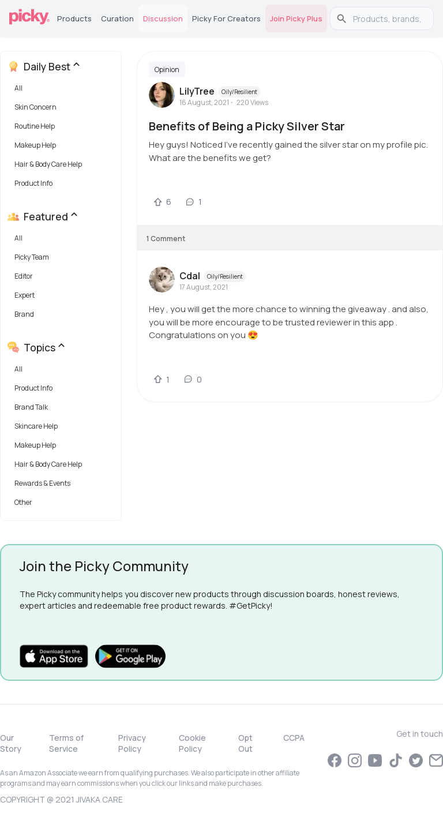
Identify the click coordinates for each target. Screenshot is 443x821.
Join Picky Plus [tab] (296, 18)
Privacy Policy (132, 743)
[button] (63, 90)
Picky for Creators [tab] (226, 18)
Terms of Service (66, 743)
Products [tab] (74, 18)
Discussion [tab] (163, 18)
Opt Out (245, 743)
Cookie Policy (192, 743)
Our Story (10, 743)
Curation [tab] (117, 18)
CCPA (294, 737)
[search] (388, 18)
